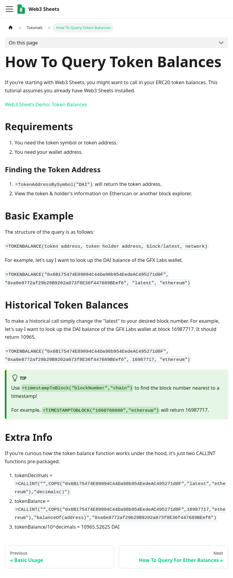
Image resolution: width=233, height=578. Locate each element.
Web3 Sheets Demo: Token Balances (46, 104)
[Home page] (10, 27)
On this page (23, 42)
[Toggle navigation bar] (9, 9)
